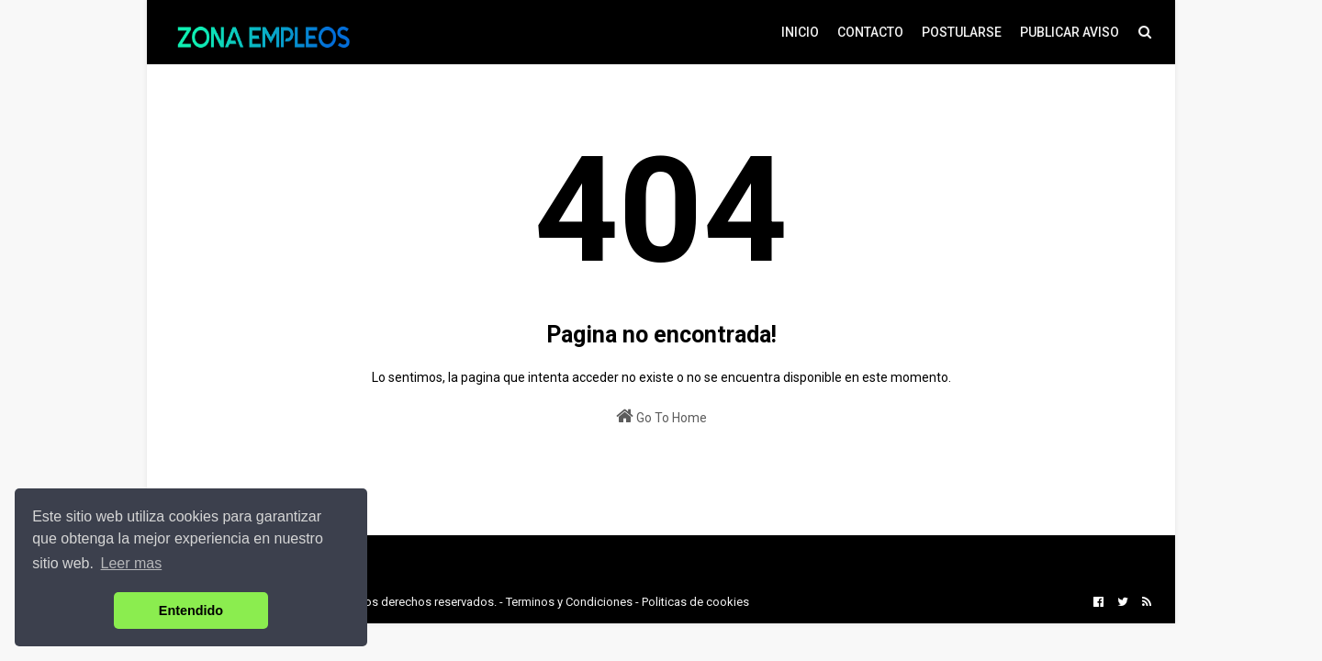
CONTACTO (870, 32)
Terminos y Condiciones (569, 602)
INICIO (800, 32)
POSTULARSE (962, 32)
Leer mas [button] (131, 563)
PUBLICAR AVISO (1069, 32)
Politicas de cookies (695, 602)
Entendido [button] (191, 610)
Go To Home (661, 416)
